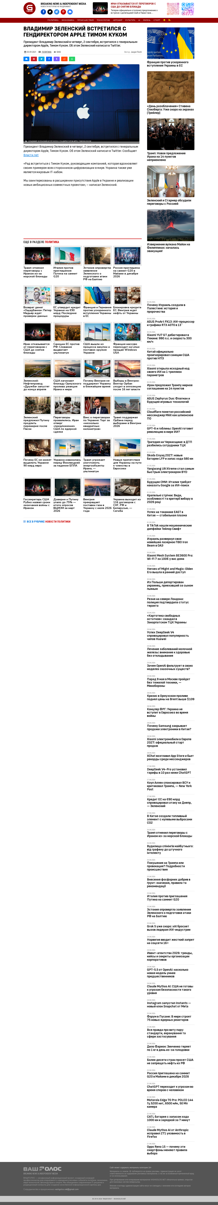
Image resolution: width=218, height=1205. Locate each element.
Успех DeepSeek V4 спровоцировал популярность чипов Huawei (168, 635)
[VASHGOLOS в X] (50, 12)
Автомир (117, 20)
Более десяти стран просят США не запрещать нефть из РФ (170, 1061)
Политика (53, 20)
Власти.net (31, 155)
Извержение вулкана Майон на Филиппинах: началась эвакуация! (168, 247)
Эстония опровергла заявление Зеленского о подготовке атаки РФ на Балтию (169, 913)
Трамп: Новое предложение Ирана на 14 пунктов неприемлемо (166, 156)
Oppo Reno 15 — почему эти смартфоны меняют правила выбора (167, 1150)
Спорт (157, 20)
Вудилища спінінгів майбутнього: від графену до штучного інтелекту (170, 849)
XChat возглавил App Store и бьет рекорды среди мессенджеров (170, 757)
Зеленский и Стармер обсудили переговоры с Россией (169, 202)
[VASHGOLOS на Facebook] (43, 12)
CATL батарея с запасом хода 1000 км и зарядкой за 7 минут (168, 1118)
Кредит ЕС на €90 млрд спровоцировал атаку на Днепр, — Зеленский (169, 802)
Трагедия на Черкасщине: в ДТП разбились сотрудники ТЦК (169, 443)
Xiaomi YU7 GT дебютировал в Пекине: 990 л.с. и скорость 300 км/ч (169, 338)
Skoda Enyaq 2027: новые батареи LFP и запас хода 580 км (170, 457)
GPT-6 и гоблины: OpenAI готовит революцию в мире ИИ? (170, 430)
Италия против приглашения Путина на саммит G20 (167, 898)
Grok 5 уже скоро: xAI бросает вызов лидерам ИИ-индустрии (168, 928)
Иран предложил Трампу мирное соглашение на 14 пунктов (170, 387)
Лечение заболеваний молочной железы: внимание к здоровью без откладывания (169, 652)
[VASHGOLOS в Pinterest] (63, 12)
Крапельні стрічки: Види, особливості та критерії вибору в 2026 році (170, 498)
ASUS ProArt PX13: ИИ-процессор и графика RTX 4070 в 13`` (170, 323)
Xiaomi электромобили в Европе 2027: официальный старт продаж (169, 742)
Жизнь (146, 20)
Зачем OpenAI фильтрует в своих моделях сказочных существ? (170, 667)
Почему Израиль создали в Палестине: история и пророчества (166, 308)
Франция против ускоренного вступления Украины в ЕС (167, 64)
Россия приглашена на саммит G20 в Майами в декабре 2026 (168, 1075)
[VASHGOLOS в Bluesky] (70, 12)
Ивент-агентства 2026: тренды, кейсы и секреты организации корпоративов (170, 956)
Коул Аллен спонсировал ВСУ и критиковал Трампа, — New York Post (169, 786)
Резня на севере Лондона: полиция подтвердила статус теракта (168, 602)
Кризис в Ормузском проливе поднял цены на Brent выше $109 (170, 697)
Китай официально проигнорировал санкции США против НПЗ (168, 355)
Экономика (67, 20)
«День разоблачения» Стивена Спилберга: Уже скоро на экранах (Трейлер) (170, 109)
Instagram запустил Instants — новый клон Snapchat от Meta (169, 1004)
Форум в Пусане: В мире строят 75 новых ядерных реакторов (169, 1018)
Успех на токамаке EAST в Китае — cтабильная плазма (167, 513)
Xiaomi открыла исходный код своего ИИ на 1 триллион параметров (168, 371)
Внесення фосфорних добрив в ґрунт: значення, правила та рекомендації (168, 882)
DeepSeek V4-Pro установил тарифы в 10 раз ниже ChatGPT (169, 771)
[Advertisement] (82, 211)
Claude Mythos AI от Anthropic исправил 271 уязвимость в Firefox (168, 1133)
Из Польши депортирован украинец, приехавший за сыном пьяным (170, 585)
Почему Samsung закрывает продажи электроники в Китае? (169, 727)
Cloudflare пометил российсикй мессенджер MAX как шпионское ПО (170, 415)
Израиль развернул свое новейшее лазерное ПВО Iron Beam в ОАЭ (167, 542)
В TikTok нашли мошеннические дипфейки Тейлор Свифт (169, 527)
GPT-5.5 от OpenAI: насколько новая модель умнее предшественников (167, 973)
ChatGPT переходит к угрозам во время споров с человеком (170, 1088)
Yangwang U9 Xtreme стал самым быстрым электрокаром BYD (170, 470)
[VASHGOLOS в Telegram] (56, 12)
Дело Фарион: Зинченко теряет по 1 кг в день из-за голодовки (169, 1048)
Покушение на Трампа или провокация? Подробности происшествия (166, 866)
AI (139, 20)
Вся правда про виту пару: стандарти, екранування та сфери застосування (166, 1033)
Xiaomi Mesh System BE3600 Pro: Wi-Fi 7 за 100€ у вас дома (170, 557)
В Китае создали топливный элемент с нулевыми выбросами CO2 (169, 819)
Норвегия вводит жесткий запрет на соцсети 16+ (170, 941)
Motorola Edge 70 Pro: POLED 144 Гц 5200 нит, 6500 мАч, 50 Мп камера (170, 1103)
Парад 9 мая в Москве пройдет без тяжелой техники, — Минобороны (168, 682)
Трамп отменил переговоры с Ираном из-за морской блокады (169, 834)
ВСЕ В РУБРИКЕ (48, 521)
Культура (130, 20)
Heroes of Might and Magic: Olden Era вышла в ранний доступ (170, 570)
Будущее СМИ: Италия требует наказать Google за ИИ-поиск (169, 483)
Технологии (103, 20)
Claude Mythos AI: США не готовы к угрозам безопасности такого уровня (170, 989)
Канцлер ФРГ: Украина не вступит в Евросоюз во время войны (167, 712)
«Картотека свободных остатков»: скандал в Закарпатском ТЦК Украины (167, 619)
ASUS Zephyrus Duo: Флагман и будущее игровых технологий (168, 400)
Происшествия (85, 20)
